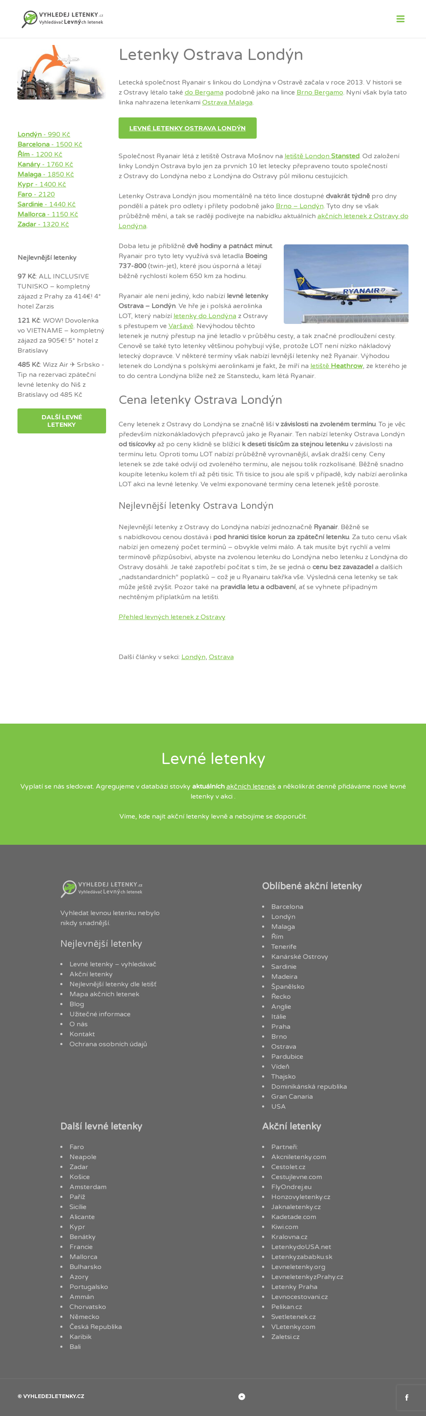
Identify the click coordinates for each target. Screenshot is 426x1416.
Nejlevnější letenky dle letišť (112, 984)
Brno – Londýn (300, 206)
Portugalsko (88, 1287)
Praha (280, 1027)
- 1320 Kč (43, 224)
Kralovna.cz (289, 1237)
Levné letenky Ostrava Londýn (187, 128)
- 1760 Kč (45, 164)
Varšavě (180, 326)
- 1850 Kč (45, 174)
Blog (76, 1004)
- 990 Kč (43, 134)
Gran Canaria (292, 1096)
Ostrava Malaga (227, 102)
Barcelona (287, 907)
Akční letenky (91, 974)
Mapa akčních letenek (104, 994)
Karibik (80, 1337)
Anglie (281, 1007)
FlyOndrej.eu (291, 1187)
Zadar (78, 1167)
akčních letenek (251, 786)
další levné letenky (62, 420)
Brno (279, 1037)
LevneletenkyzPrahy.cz (307, 1277)
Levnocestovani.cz (299, 1297)
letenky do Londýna (204, 316)
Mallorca (83, 1257)
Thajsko (283, 1077)
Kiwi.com (284, 1227)
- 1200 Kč (39, 154)
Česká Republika (95, 1327)
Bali (75, 1347)
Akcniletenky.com (298, 1157)
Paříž (77, 1197)
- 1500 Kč (49, 144)
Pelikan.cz (286, 1307)
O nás (78, 1024)
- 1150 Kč (47, 214)
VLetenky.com (293, 1327)
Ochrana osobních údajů (108, 1044)
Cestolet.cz (288, 1167)
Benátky (82, 1237)
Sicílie (78, 1207)
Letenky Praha (294, 1287)
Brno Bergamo (320, 92)
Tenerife (284, 947)
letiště (336, 366)
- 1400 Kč (41, 184)
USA (278, 1106)
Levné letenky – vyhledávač (112, 964)
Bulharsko (85, 1267)
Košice (79, 1177)
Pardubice (287, 1057)
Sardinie (284, 967)
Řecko (281, 997)
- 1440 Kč (46, 204)
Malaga (283, 927)
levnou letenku (113, 913)
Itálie (278, 1017)
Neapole (83, 1157)
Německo (84, 1317)
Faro (76, 1147)
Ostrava (221, 657)
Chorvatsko (87, 1307)
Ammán (81, 1297)
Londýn (193, 657)
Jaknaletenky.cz (296, 1207)
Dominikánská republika (309, 1087)
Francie (81, 1247)
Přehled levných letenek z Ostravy (172, 617)
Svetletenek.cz (293, 1317)
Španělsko (288, 987)
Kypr (77, 1227)
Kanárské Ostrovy (299, 957)
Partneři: (284, 1147)
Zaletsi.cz (285, 1337)
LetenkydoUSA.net (301, 1247)
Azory (79, 1277)
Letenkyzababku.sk (301, 1257)
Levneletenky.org (298, 1267)
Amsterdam (87, 1187)
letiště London (322, 156)
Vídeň (280, 1067)
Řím (277, 937)
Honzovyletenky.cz (300, 1197)
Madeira (284, 977)
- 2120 (36, 194)
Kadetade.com (293, 1217)
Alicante (82, 1217)
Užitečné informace (100, 1014)
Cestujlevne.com (296, 1177)
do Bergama (204, 92)
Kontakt (82, 1034)
